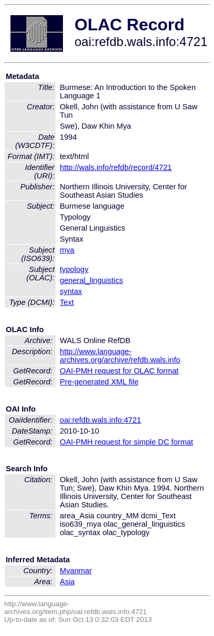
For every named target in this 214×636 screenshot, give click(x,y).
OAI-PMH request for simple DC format (126, 442)
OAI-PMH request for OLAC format (119, 371)
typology (74, 269)
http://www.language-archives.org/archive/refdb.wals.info (120, 355)
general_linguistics (91, 280)
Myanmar (76, 570)
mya (67, 250)
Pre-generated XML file (99, 382)
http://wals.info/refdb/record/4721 (116, 167)
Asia (67, 581)
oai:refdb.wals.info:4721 (100, 420)
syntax (71, 291)
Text (67, 302)
